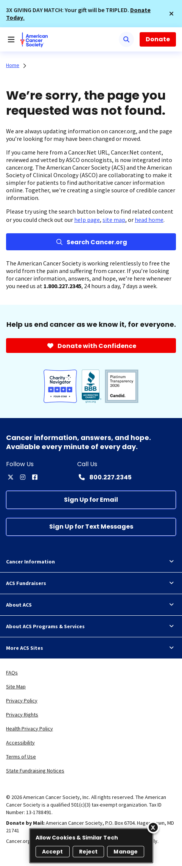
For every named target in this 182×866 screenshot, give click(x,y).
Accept (52, 851)
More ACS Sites (91, 647)
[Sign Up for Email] (91, 500)
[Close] (153, 827)
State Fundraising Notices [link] (35, 770)
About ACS (91, 604)
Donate (158, 39)
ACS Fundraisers (91, 583)
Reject (88, 851)
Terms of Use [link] (21, 756)
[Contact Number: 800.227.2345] (104, 477)
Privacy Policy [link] (21, 700)
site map (114, 219)
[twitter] (10, 477)
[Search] (126, 39)
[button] (171, 13)
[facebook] (34, 477)
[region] (91, 845)
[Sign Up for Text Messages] (91, 527)
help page (87, 219)
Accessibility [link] (20, 742)
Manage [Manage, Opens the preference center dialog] (126, 851)
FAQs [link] (12, 672)
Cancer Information (91, 561)
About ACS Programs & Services (91, 626)
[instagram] (22, 477)
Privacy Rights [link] (22, 714)
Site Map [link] (16, 686)
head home (149, 219)
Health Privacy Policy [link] (29, 728)
